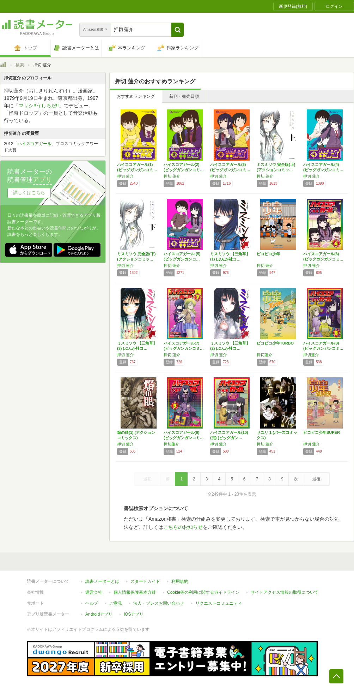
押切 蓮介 (125, 176)
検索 (20, 64)
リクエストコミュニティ (218, 603)
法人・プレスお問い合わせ (158, 603)
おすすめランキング (136, 96)
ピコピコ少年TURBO (275, 343)
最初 (147, 479)
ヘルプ (91, 603)
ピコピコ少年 (268, 254)
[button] (177, 30)
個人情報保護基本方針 (135, 592)
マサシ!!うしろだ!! (39, 105)
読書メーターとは (102, 581)
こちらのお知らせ (183, 527)
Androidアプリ (98, 614)
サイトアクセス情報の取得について (284, 592)
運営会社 (93, 592)
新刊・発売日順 (184, 96)
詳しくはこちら (29, 192)
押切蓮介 (264, 355)
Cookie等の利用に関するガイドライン (203, 592)
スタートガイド (145, 581)
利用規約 (179, 581)
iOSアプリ (134, 614)
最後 (316, 479)
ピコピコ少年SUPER (321, 432)
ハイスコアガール (34, 143)
